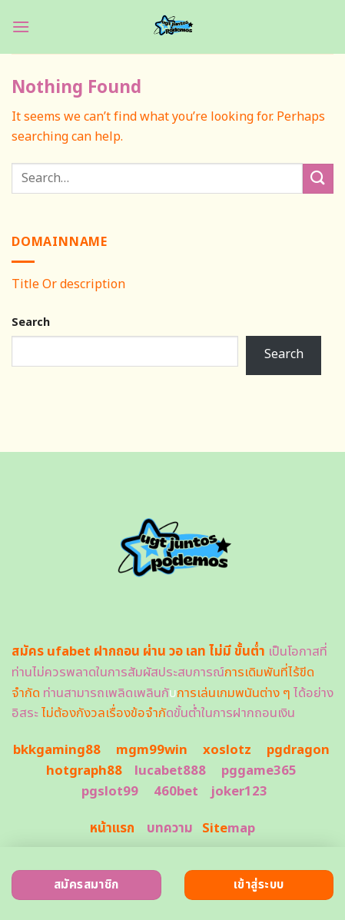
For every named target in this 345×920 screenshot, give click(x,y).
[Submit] (318, 179)
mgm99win (151, 750)
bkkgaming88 (57, 750)
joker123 (239, 792)
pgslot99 (109, 792)
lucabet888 (170, 771)
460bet (176, 792)
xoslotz (227, 750)
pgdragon (298, 750)
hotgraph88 (84, 771)
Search (31, 322)
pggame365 (259, 771)
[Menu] (21, 26)
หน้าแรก (112, 829)
